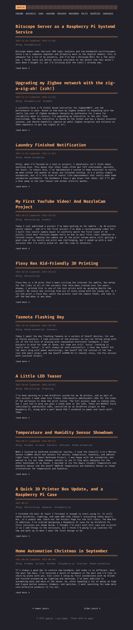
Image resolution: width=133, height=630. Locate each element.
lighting (48, 388)
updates (47, 507)
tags (41, 13)
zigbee (48, 101)
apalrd (49, 618)
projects (31, 13)
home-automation (35, 157)
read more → (22, 68)
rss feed (62, 618)
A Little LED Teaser (39, 376)
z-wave (41, 445)
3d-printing (32, 219)
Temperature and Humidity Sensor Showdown (64, 432)
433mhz (52, 563)
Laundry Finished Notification (51, 145)
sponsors (108, 13)
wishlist (95, 13)
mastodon (74, 13)
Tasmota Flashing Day (40, 317)
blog (19, 44)
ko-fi (84, 13)
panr (90, 618)
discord (61, 13)
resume (19, 13)
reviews (65, 445)
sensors (52, 329)
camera (47, 219)
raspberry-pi (33, 44)
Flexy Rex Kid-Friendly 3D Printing (57, 263)
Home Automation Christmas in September (62, 551)
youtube (50, 13)
